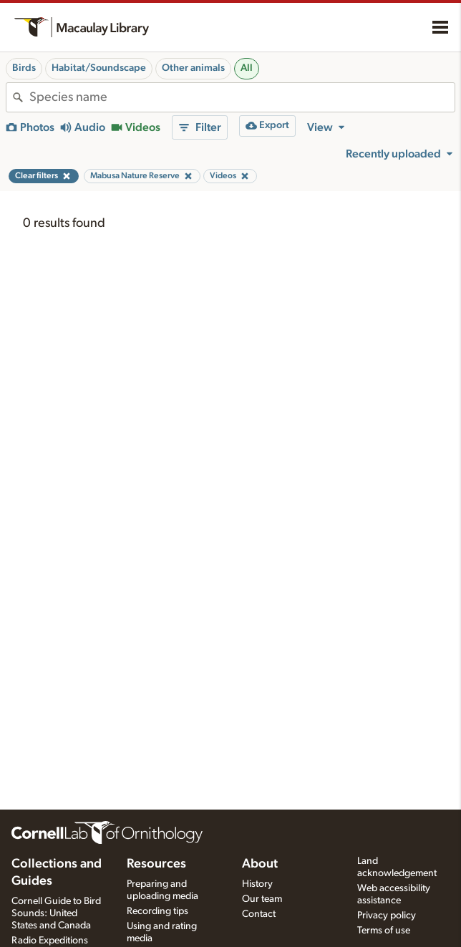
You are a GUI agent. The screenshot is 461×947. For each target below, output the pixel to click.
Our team (262, 899)
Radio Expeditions (49, 941)
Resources (156, 864)
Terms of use (383, 931)
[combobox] (242, 97)
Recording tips (157, 911)
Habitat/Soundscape (99, 68)
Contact (259, 914)
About (260, 864)
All (247, 68)
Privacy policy (386, 915)
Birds (24, 68)
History (257, 884)
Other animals (193, 68)
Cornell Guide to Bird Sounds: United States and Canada (56, 913)
